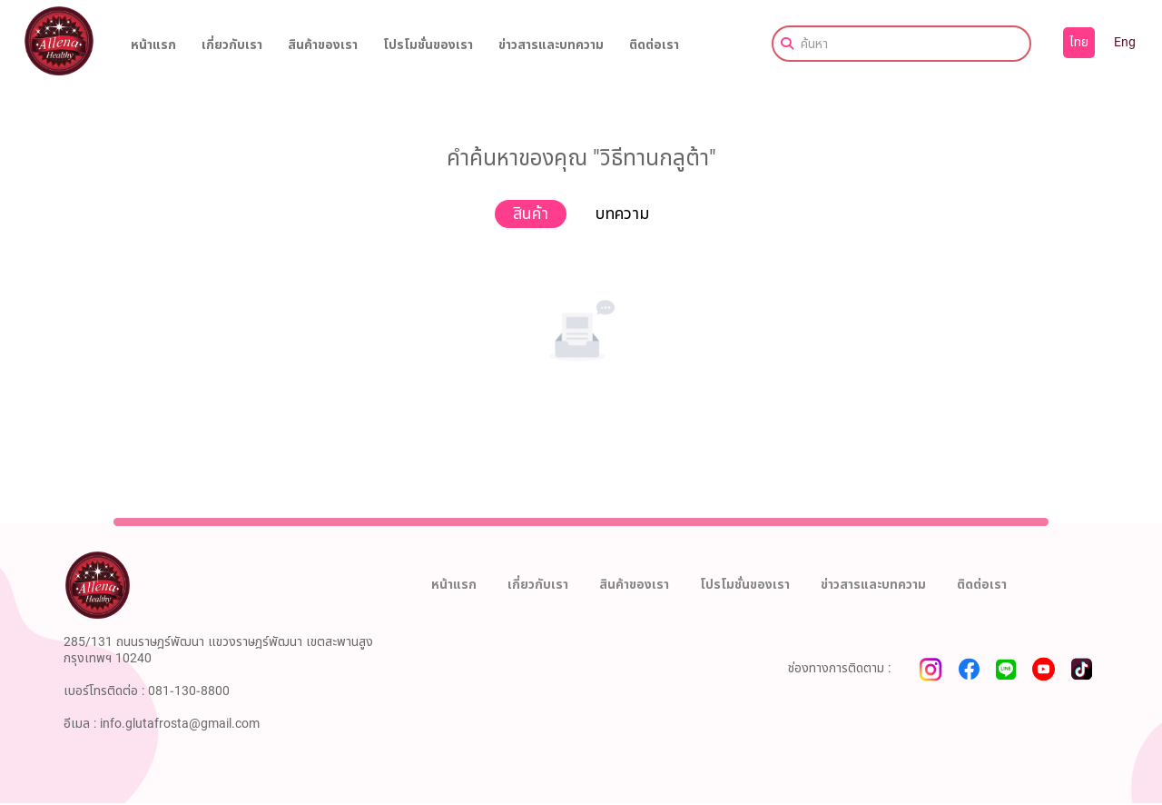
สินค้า (530, 214)
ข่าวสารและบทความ (551, 45)
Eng (1125, 42)
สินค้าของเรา (323, 45)
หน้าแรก (153, 45)
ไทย (1078, 42)
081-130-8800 (189, 691)
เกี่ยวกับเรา (232, 45)
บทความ (622, 214)
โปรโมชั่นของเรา (428, 45)
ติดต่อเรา (654, 45)
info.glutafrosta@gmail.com (180, 723)
